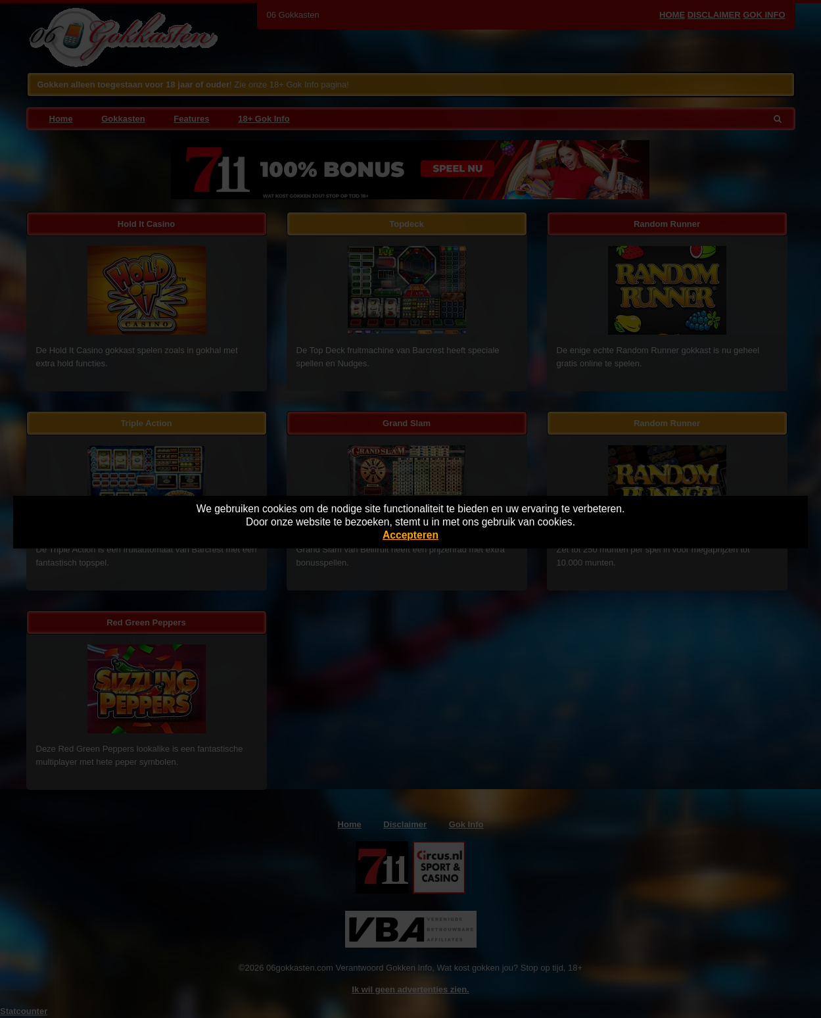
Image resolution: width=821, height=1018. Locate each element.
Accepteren (410, 535)
